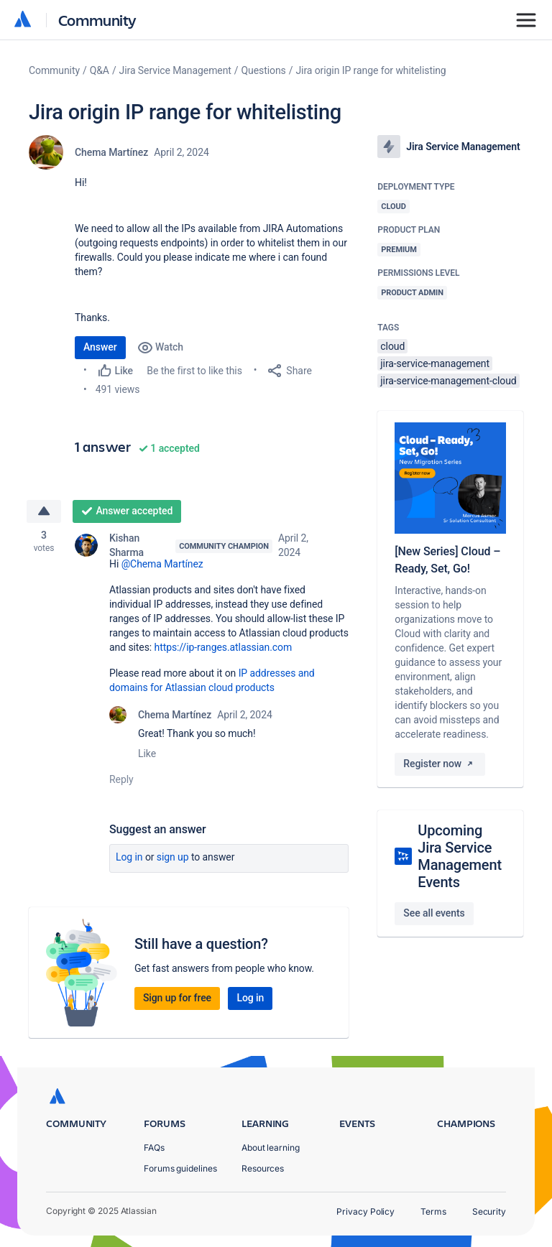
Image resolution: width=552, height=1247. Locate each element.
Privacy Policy (365, 1211)
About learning (271, 1147)
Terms (433, 1211)
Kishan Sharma (126, 546)
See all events (433, 913)
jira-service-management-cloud (448, 380)
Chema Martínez (111, 152)
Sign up (173, 857)
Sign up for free (177, 998)
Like (147, 754)
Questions (264, 70)
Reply (121, 780)
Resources (263, 1168)
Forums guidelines (180, 1168)
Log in (129, 857)
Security (489, 1211)
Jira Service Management (175, 70)
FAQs (154, 1147)
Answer (100, 347)
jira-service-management (434, 363)
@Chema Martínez (162, 564)
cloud (392, 346)
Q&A (99, 70)
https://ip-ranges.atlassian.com (224, 648)
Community (97, 19)
